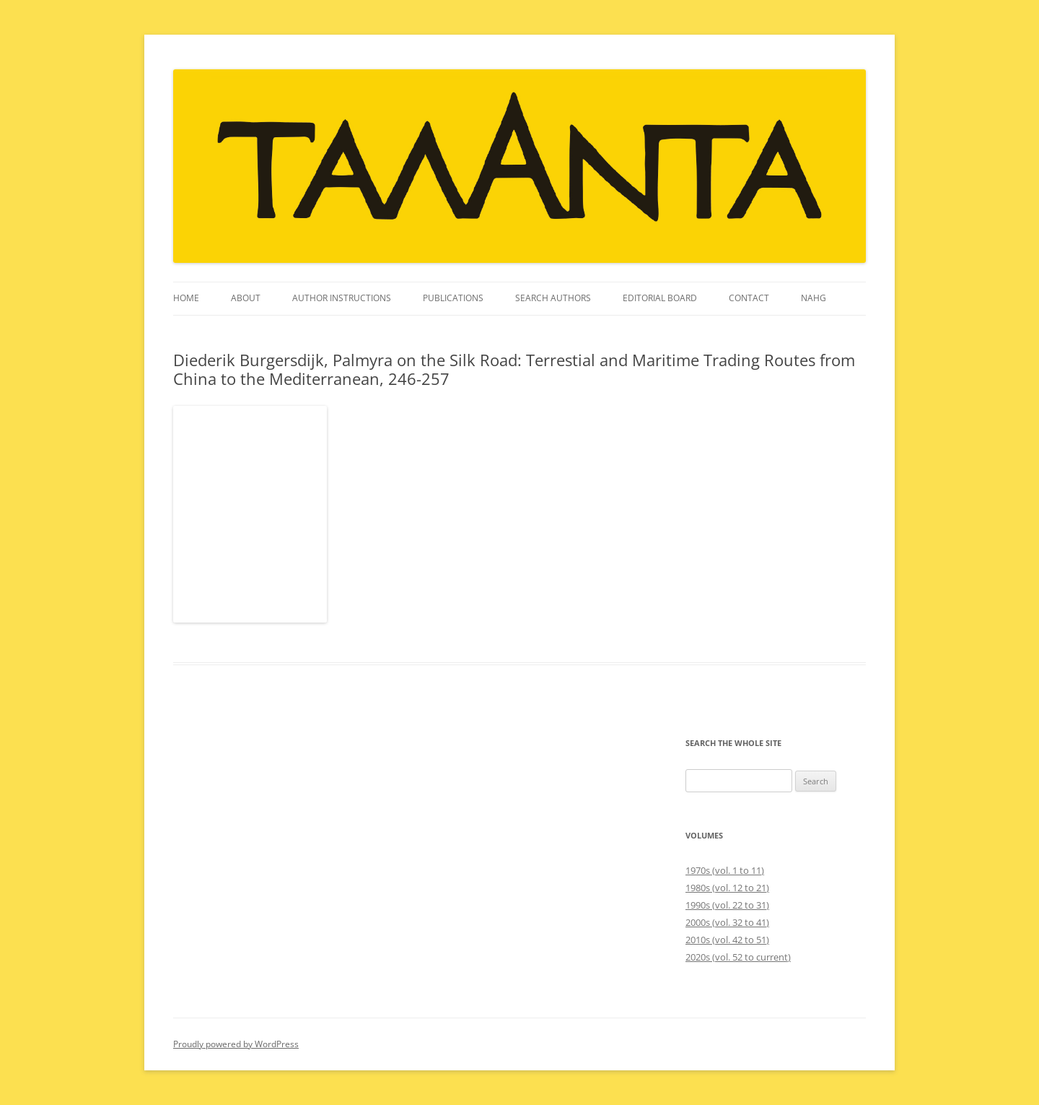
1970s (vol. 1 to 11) (724, 870)
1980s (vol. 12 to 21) (727, 887)
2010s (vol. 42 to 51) (727, 939)
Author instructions (341, 298)
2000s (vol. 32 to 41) (727, 922)
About (245, 298)
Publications (453, 298)
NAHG (813, 298)
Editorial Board (660, 298)
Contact (749, 298)
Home (186, 298)
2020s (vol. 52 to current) (738, 956)
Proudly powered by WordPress (236, 1044)
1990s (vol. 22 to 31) (727, 904)
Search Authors (553, 298)
